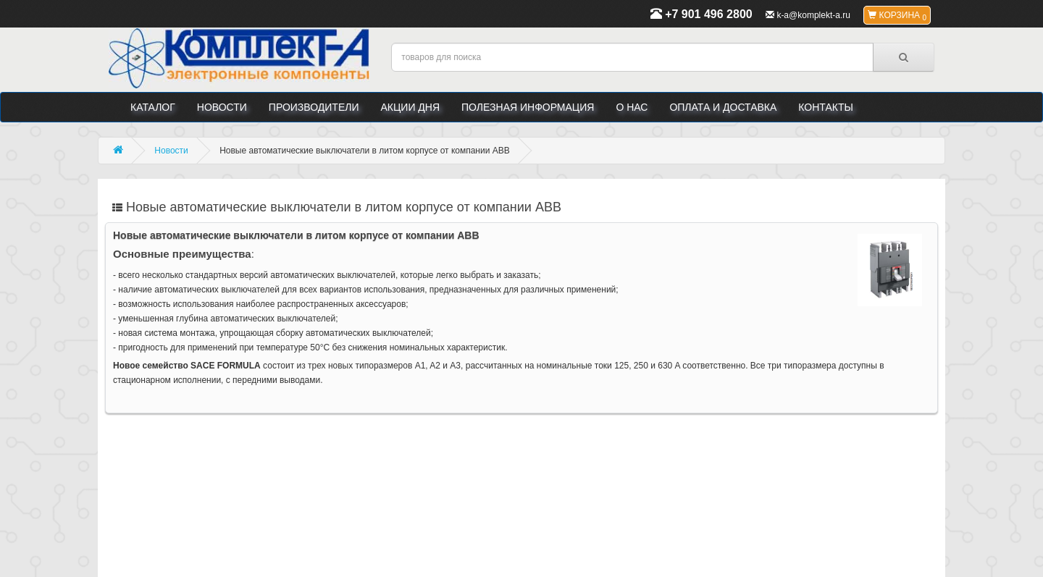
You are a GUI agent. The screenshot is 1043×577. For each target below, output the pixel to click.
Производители (314, 107)
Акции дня (410, 107)
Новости (222, 107)
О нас (632, 107)
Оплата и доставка (722, 107)
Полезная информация (527, 107)
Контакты (825, 107)
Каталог (152, 107)
